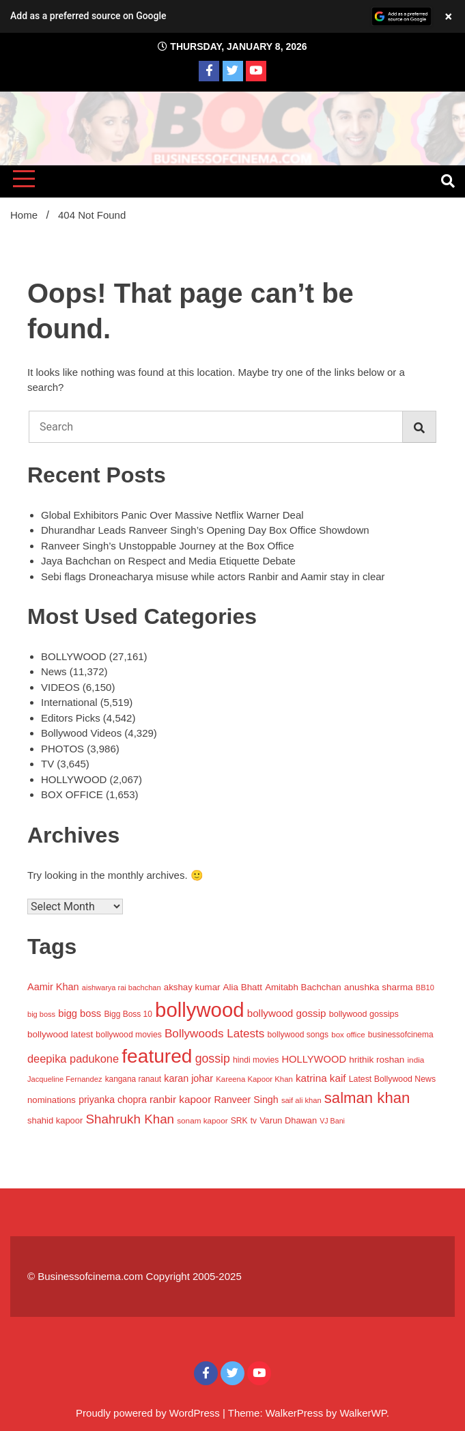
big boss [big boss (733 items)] (41, 1014)
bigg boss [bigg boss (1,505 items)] (79, 1013)
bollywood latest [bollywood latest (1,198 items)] (60, 1034)
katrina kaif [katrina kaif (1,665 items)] (321, 1078)
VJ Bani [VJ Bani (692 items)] (332, 1121)
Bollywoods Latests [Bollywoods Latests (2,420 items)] (214, 1033)
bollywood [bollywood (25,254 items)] (199, 1009)
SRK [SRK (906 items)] (239, 1121)
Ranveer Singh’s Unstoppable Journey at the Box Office (167, 545)
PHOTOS (62, 748)
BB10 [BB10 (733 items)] (425, 987)
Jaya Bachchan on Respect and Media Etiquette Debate (168, 561)
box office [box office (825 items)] (348, 1034)
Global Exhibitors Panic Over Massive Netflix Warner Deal (172, 515)
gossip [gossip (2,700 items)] (212, 1058)
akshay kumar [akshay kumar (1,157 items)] (192, 987)
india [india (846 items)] (416, 1059)
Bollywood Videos (81, 733)
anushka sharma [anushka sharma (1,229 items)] (378, 987)
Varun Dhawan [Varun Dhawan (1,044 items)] (288, 1120)
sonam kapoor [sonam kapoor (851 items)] (202, 1120)
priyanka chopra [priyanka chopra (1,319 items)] (113, 1099)
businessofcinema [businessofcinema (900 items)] (401, 1034)
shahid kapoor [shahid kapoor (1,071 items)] (55, 1120)
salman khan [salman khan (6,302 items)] (367, 1097)
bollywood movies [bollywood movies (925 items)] (128, 1034)
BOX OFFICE (72, 794)
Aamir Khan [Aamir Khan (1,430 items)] (53, 986)
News (54, 671)
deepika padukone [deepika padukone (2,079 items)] (73, 1058)
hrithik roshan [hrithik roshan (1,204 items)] (376, 1059)
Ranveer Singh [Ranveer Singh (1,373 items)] (246, 1099)
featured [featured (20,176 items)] (157, 1056)
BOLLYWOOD (74, 656)
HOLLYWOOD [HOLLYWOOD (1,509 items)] (313, 1059)
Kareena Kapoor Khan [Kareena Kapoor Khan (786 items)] (254, 1079)
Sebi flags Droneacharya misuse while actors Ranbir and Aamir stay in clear (213, 576)
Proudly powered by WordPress (149, 1413)
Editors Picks (70, 718)
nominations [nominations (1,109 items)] (51, 1100)
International (69, 702)
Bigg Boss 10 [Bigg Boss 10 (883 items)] (128, 1014)
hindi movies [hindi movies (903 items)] (256, 1060)
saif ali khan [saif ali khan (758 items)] (301, 1100)
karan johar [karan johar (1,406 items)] (188, 1078)
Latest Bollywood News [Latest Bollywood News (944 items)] (392, 1079)
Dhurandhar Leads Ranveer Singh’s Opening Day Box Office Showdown (205, 530)
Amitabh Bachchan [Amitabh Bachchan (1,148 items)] (303, 987)
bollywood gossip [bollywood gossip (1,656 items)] (286, 1013)
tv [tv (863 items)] (254, 1121)
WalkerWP (362, 1413)
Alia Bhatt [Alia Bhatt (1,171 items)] (242, 987)
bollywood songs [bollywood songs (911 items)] (298, 1034)
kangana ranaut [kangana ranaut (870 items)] (133, 1079)
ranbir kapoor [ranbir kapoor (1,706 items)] (180, 1099)
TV (47, 763)
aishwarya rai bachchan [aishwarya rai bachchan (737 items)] (121, 987)
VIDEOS (60, 687)
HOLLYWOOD (74, 779)
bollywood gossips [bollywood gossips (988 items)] (364, 1014)
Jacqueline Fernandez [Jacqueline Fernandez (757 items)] (64, 1079)
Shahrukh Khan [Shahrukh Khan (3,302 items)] (129, 1119)
